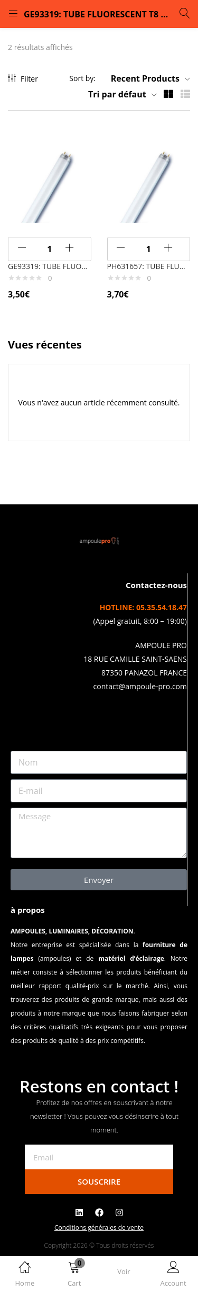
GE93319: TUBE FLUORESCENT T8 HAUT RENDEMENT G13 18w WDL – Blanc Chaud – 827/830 (49, 266)
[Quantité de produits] (49, 249)
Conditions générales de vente (99, 1227)
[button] (74, 1276)
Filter (23, 79)
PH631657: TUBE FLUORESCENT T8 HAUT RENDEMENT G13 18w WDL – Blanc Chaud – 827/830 (149, 266)
